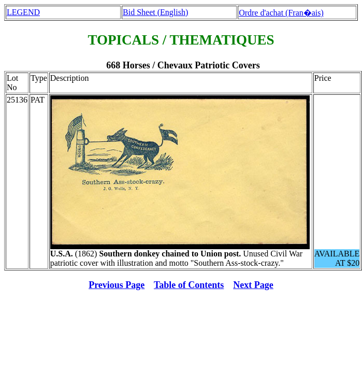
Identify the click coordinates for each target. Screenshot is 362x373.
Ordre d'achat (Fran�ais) (281, 12)
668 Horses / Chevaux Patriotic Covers (182, 65)
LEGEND (23, 12)
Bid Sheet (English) (155, 12)
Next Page (253, 285)
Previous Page (116, 285)
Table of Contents (189, 285)
